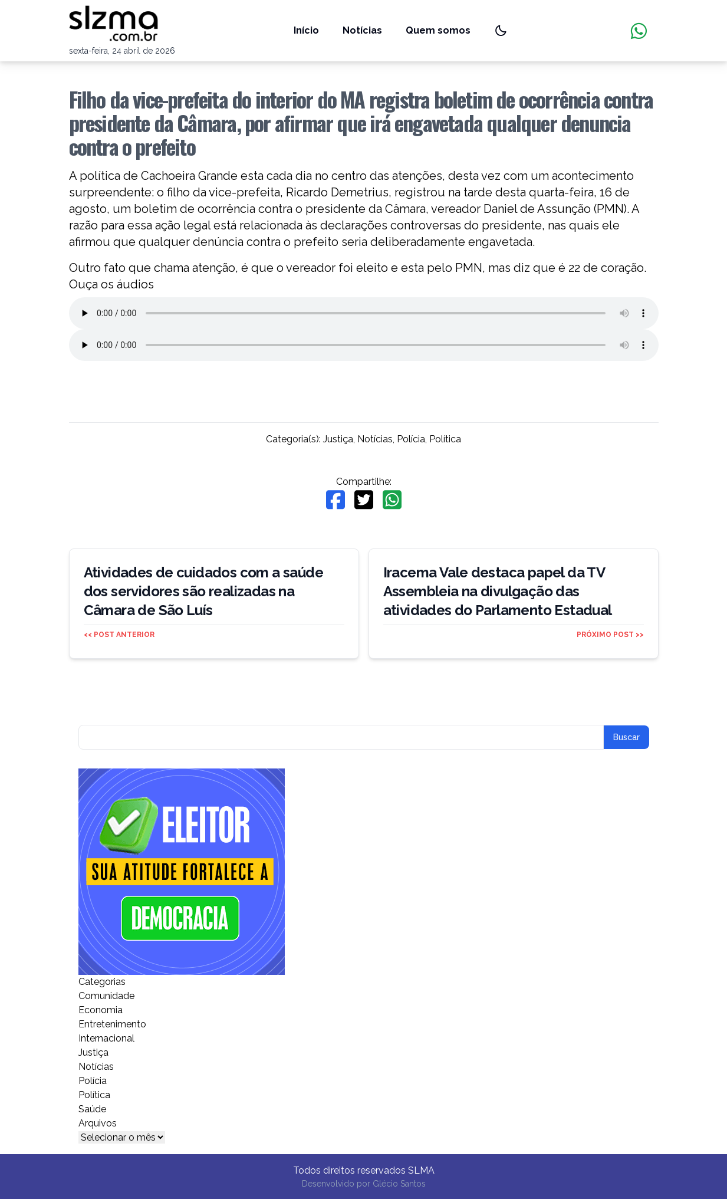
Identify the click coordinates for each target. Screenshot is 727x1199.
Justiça (338, 439)
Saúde (92, 1109)
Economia (100, 1010)
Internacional (106, 1038)
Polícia (411, 439)
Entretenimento (112, 1024)
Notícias (362, 30)
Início (306, 30)
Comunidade (106, 995)
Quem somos (438, 30)
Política (445, 439)
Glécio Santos (399, 1183)
